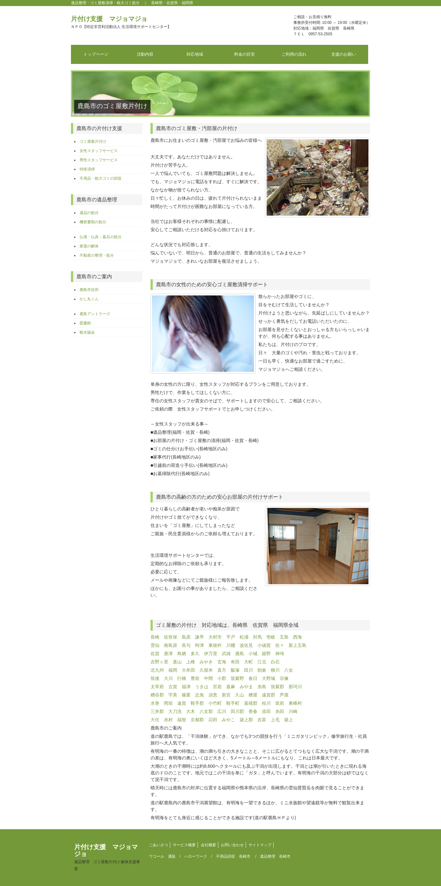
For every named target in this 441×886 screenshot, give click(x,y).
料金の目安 (244, 54)
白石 (275, 661)
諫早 (199, 637)
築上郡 (246, 719)
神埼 (279, 653)
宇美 (172, 694)
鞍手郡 (197, 703)
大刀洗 (175, 711)
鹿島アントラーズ (95, 314)
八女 (288, 670)
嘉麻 (230, 686)
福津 (186, 686)
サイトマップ (259, 845)
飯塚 (235, 670)
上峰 (190, 661)
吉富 (261, 719)
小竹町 (215, 703)
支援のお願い (343, 54)
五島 (284, 637)
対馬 (257, 637)
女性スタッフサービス (99, 151)
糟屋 (252, 694)
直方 (221, 670)
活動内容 (145, 54)
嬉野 (266, 653)
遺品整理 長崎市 (275, 856)
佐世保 (170, 637)
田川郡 (237, 711)
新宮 (226, 694)
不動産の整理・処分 (97, 255)
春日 (252, 678)
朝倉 (261, 670)
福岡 (172, 670)
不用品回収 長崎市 (233, 856)
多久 (195, 653)
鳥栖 (181, 653)
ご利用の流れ (294, 54)
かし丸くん (89, 299)
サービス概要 (184, 845)
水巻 (154, 703)
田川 (248, 670)
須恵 (212, 694)
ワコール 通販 (162, 856)
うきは (201, 686)
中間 (208, 678)
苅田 (212, 719)
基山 (177, 661)
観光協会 (87, 332)
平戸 (230, 637)
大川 (168, 678)
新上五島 (297, 645)
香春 (252, 711)
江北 (261, 661)
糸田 (279, 711)
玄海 (221, 661)
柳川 (275, 670)
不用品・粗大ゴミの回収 (101, 178)
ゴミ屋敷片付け (93, 141)
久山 (239, 694)
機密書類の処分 (93, 222)
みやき (206, 661)
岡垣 (168, 703)
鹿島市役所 (89, 289)
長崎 (154, 637)
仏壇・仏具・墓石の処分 (101, 237)
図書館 (85, 323)
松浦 (244, 637)
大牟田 (188, 670)
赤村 (168, 719)
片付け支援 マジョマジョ (121, 22)
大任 (154, 719)
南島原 (170, 645)
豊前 (195, 678)
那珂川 (295, 686)
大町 (248, 661)
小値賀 (264, 645)
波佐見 (246, 645)
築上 (288, 719)
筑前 (279, 703)
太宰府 (157, 686)
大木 (190, 711)
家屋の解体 (89, 246)
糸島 (261, 686)
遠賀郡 (268, 694)
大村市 (215, 637)
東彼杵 (215, 645)
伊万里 (210, 653)
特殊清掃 (87, 169)
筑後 (154, 678)
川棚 (230, 645)
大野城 (268, 678)
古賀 (172, 686)
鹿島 (239, 653)
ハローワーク (195, 856)
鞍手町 (233, 703)
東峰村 (295, 703)
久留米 (206, 670)
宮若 (217, 686)
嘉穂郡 (250, 703)
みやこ (228, 719)
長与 (186, 645)
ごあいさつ (158, 845)
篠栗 (186, 694)
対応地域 (194, 54)
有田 (235, 661)
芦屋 (284, 694)
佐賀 (154, 653)
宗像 (284, 678)
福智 (181, 719)
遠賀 (181, 703)
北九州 (157, 670)
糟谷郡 (157, 694)
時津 (199, 645)
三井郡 (157, 711)
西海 (297, 637)
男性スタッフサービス (99, 160)
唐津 (168, 653)
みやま (246, 686)
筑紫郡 (277, 686)
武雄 (226, 653)
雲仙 (154, 645)
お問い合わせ (232, 845)
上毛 (275, 719)
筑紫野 (237, 678)
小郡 (221, 678)
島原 (186, 637)
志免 (199, 694)
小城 (252, 653)
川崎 (293, 711)
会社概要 (208, 845)
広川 (221, 711)
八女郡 (206, 711)
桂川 (266, 703)
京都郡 (197, 719)
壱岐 (270, 637)
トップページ (95, 54)
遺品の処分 (89, 213)
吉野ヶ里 (159, 661)
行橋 (181, 678)
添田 (266, 711)
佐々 (279, 645)
